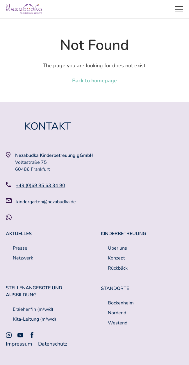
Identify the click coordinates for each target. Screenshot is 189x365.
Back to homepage (94, 80)
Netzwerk (23, 258)
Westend (117, 323)
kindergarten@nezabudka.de (46, 202)
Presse (20, 248)
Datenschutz (52, 343)
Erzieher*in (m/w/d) (33, 309)
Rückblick (118, 268)
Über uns (117, 248)
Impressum (19, 343)
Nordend (117, 313)
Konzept (116, 258)
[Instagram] (9, 335)
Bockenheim (121, 303)
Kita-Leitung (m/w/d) (34, 319)
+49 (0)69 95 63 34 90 (40, 185)
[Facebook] (32, 335)
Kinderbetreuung (123, 233)
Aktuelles (19, 233)
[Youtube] (20, 335)
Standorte (115, 288)
